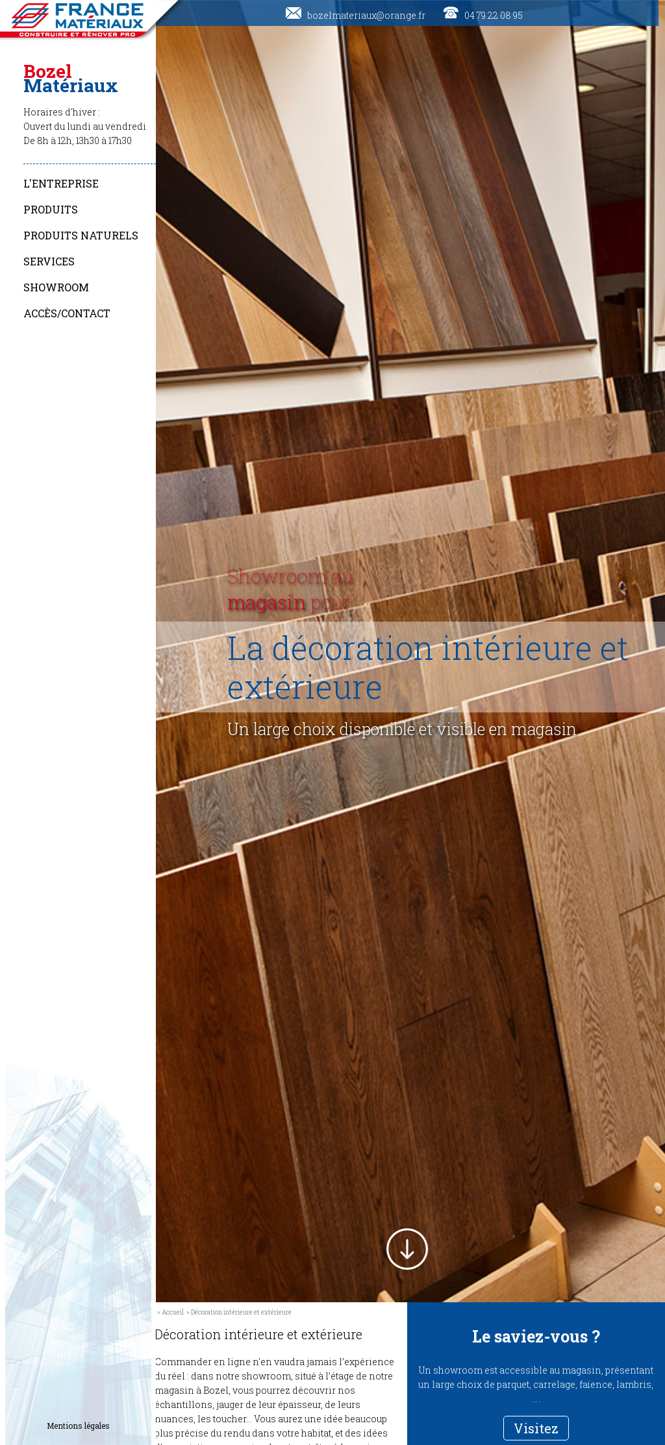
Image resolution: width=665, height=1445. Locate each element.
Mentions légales (78, 1425)
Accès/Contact (66, 313)
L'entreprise (61, 183)
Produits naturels (80, 235)
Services (49, 261)
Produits (50, 209)
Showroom (56, 287)
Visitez (536, 1428)
